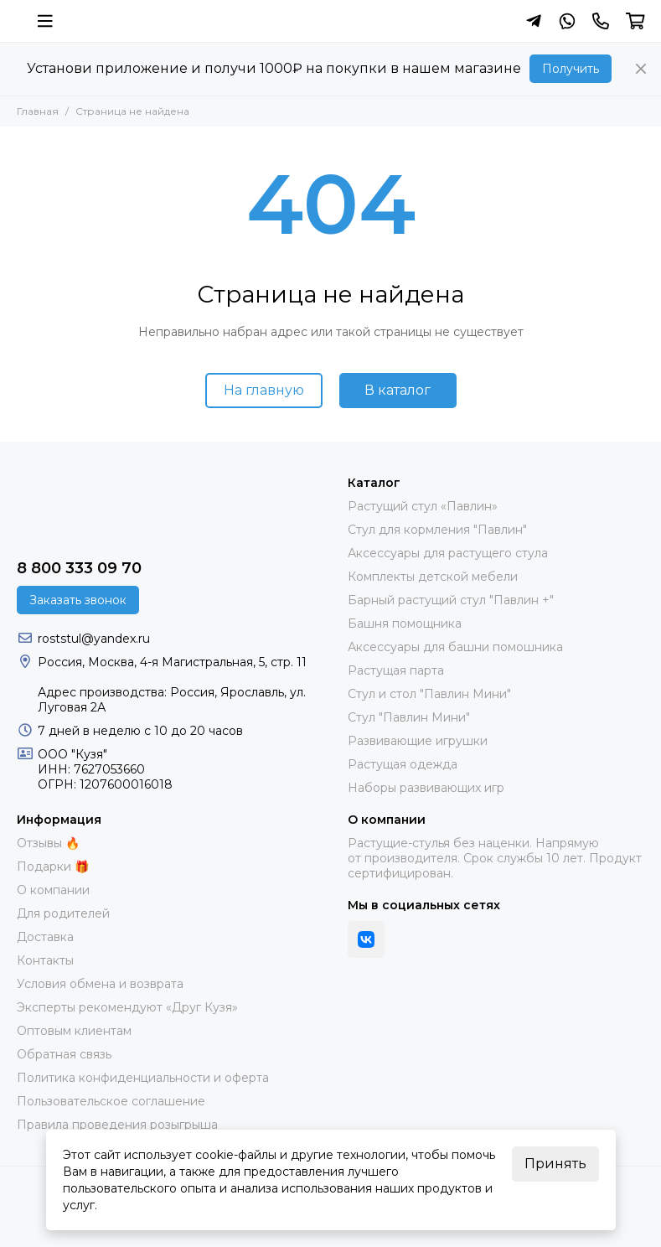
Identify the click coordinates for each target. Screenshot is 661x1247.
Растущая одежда (402, 764)
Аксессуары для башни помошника (455, 647)
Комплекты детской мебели (433, 576)
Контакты (45, 960)
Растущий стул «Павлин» (423, 506)
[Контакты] (600, 21)
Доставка (45, 936)
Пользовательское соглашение (111, 1101)
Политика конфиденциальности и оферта (143, 1077)
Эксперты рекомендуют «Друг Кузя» (127, 1007)
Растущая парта (396, 670)
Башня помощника (405, 623)
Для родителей (63, 913)
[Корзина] (635, 21)
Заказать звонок (78, 600)
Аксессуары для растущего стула (448, 553)
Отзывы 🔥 (48, 843)
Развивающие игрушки (418, 740)
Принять (555, 1164)
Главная (38, 111)
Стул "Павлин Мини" (409, 717)
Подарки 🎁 (53, 866)
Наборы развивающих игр (426, 787)
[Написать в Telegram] (533, 21)
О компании (53, 890)
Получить (570, 68)
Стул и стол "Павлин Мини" (429, 693)
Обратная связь (64, 1054)
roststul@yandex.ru (94, 638)
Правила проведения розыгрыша (117, 1124)
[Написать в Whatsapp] (567, 21)
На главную (264, 390)
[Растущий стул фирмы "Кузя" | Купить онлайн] (16, 21)
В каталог (397, 390)
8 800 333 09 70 (79, 568)
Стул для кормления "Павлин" (437, 529)
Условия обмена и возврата (100, 983)
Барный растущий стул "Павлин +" (451, 600)
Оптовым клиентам (74, 1030)
